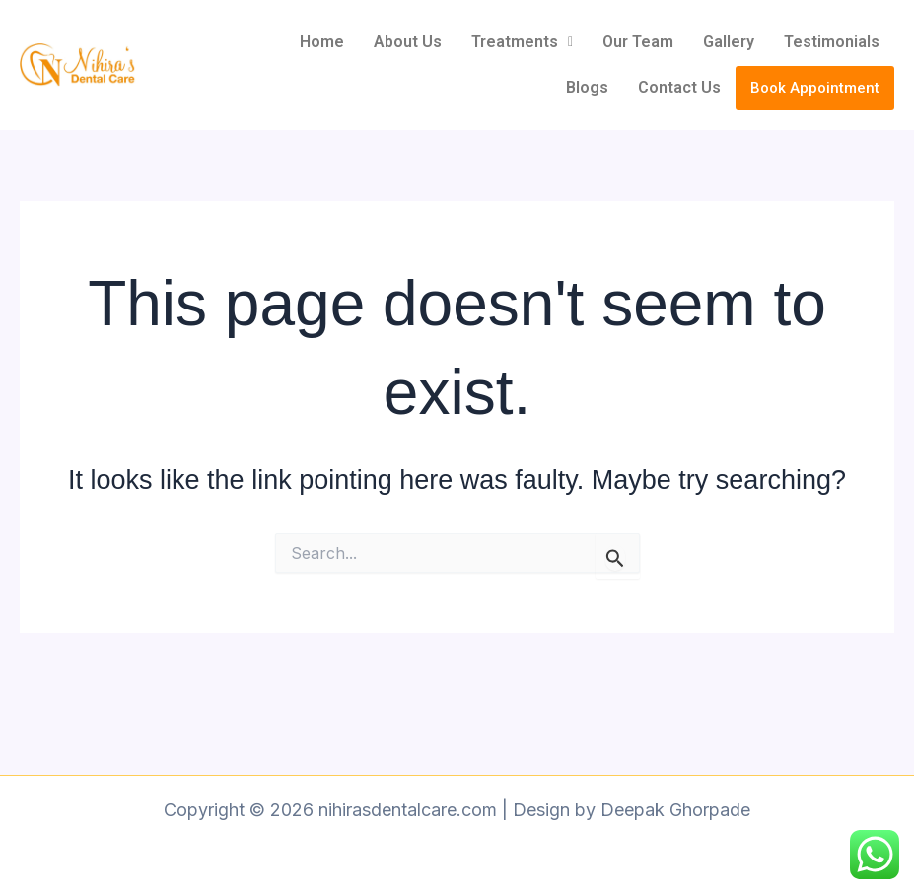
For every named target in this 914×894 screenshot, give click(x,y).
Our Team (637, 42)
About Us (408, 42)
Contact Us (679, 87)
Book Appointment (814, 88)
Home (322, 42)
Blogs (587, 87)
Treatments (522, 42)
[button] (522, 42)
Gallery (728, 42)
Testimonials (831, 42)
